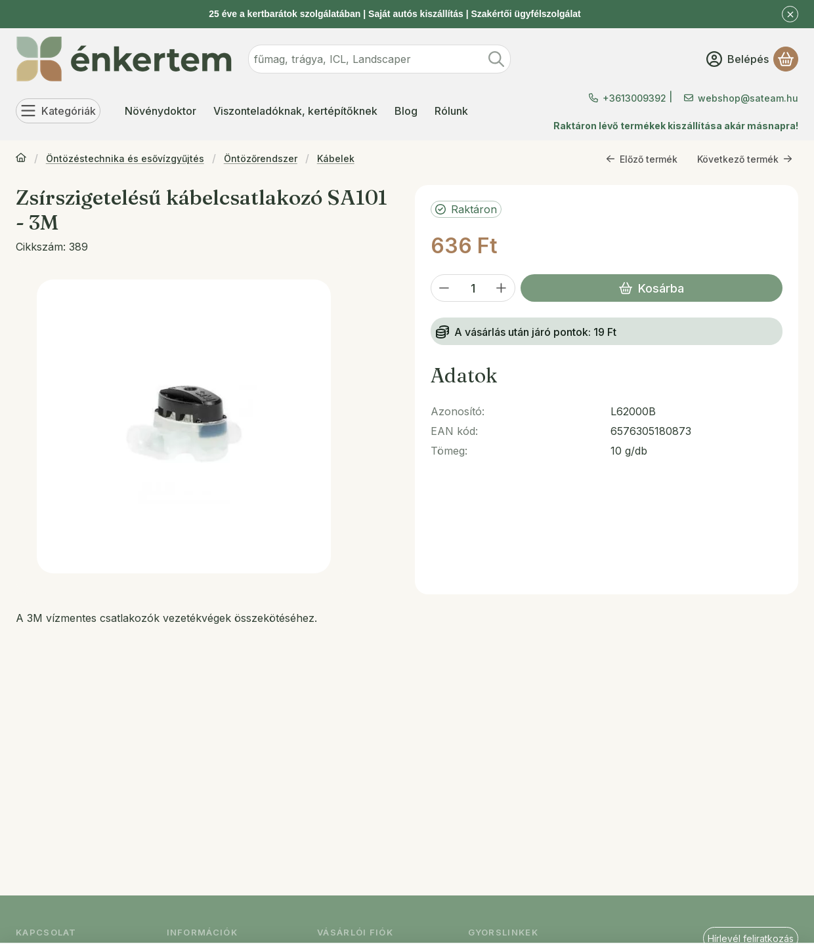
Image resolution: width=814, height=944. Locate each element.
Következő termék (744, 158)
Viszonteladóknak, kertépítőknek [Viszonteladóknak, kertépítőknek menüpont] (295, 110)
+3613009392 (634, 98)
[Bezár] (790, 14)
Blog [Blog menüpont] (406, 110)
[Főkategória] (21, 159)
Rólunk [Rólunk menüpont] (451, 110)
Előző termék (641, 158)
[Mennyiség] (473, 288)
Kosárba (651, 288)
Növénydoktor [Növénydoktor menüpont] (160, 110)
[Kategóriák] (58, 110)
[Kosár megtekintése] (785, 59)
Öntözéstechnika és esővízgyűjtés (125, 158)
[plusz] (501, 288)
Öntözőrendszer (260, 158)
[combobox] (379, 59)
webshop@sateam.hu (748, 98)
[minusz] (444, 288)
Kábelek (335, 158)
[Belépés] (737, 59)
